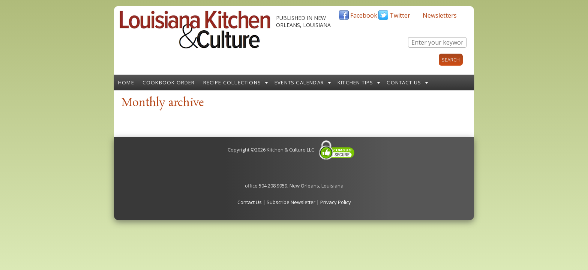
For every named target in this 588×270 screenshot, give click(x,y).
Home (126, 82)
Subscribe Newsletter (291, 202)
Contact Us (404, 82)
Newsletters (440, 15)
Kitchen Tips (355, 82)
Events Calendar (299, 82)
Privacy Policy (335, 202)
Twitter (400, 15)
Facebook (363, 15)
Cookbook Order (168, 82)
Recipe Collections (232, 82)
